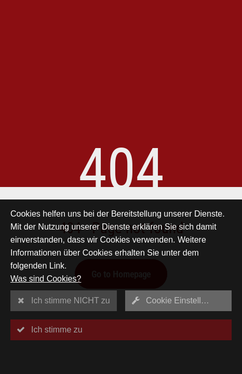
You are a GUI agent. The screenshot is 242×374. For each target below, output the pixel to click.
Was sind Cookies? (45, 278)
